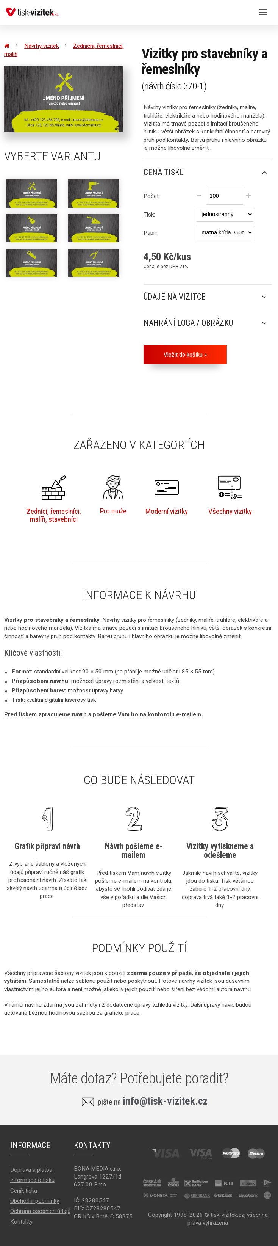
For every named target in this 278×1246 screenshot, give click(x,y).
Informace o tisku (32, 1180)
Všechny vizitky (230, 495)
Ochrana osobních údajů (40, 1211)
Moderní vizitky (166, 495)
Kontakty (21, 1221)
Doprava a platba (31, 1169)
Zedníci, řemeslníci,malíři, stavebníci (54, 499)
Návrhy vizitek (41, 45)
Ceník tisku (23, 1190)
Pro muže (113, 495)
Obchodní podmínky (34, 1200)
